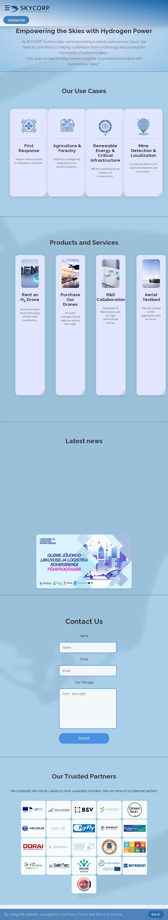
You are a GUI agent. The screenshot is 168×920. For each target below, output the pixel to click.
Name (84, 636)
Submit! (84, 738)
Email (84, 659)
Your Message (84, 682)
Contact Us (16, 20)
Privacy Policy (77, 914)
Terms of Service (109, 914)
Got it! (156, 914)
